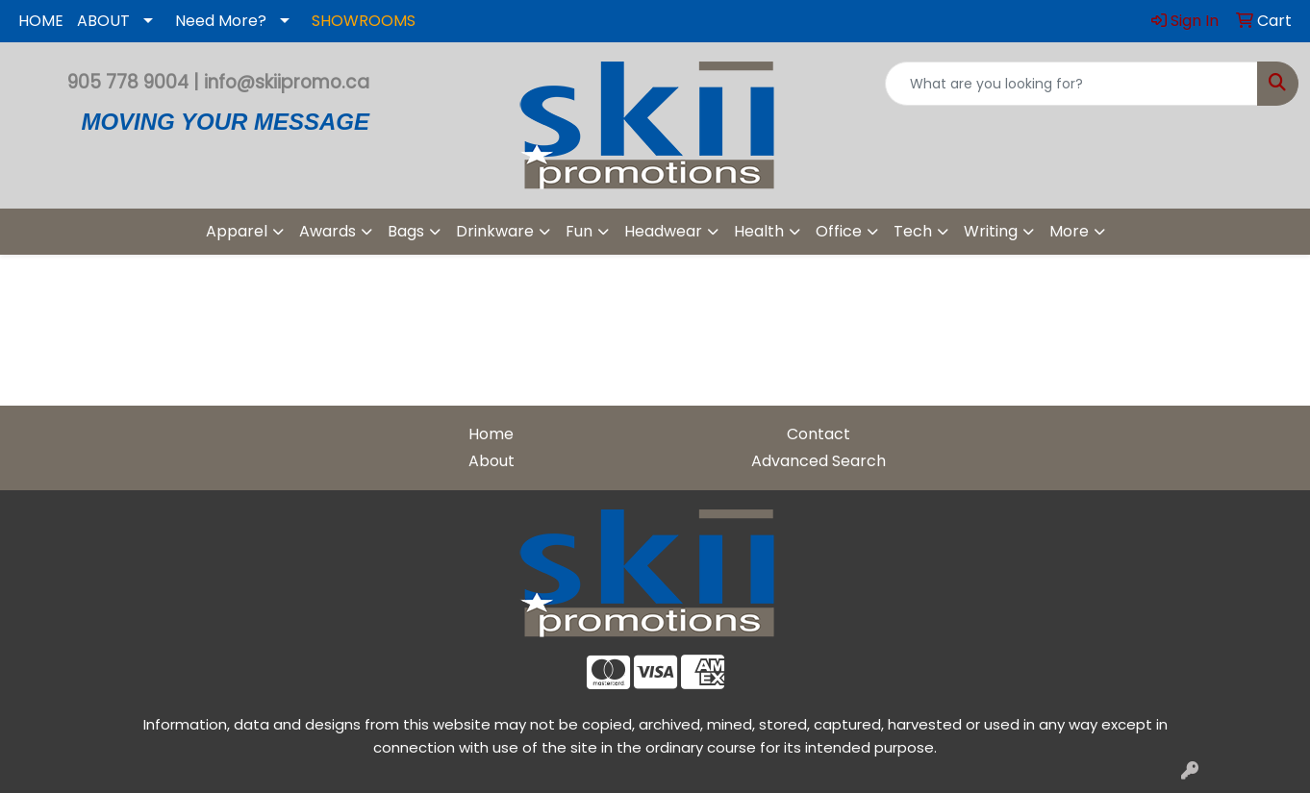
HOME (40, 21)
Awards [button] (327, 231)
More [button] (1069, 231)
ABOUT (103, 21)
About (491, 461)
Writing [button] (991, 231)
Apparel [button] (236, 231)
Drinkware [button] (495, 231)
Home (491, 434)
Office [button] (839, 231)
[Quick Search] (1071, 84)
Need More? (220, 21)
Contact (818, 434)
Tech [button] (913, 231)
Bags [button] (406, 231)
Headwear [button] (663, 231)
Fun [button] (579, 231)
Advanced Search (818, 461)
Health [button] (759, 231)
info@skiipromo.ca (286, 82)
